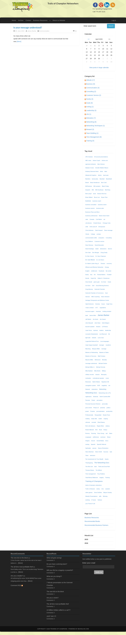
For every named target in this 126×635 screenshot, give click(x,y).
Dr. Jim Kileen (100, 259)
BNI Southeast (99, 190)
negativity (104, 385)
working (87, 500)
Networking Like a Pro (105, 393)
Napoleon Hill (105, 381)
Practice (92, 411)
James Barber (31, 31)
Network (87, 389)
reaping (106, 418)
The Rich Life (89, 466)
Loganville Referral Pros (92, 341)
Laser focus (88, 330)
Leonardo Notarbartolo (91, 334)
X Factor (93, 500)
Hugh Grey (109, 304)
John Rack (97, 323)
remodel (93, 422)
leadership (108, 330)
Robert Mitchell (89, 429)
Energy (107, 267)
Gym (106, 293)
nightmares (88, 396)
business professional (91, 215)
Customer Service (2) (93, 95)
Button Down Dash (104, 215)
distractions (103, 248)
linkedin (94, 337)
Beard (87, 182)
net (109, 385)
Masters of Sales (104, 352)
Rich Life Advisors (90, 426)
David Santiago (89, 248)
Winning (105, 496)
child (86, 226)
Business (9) (90, 84)
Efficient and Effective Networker (94, 267)
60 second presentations (101, 156)
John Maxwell (89, 323)
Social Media (100, 440)
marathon (108, 345)
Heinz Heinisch (105, 296)
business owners (90, 208)
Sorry (106, 440)
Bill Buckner (88, 186)
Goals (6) (89, 103)
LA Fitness (105, 326)
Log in (114, 20)
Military (104, 371)
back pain (106, 175)
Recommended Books (92, 521)
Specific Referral (101, 444)
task (111, 451)
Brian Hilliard (88, 197)
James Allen (92, 315)
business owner (102, 204)
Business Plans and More (92, 212)
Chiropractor (101, 226)
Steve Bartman (89, 451)
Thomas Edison (89, 470)
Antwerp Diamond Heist (92, 171)
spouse (94, 448)
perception (100, 400)
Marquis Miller (96, 348)
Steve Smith (98, 451)
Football (109, 274)
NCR (98, 385)
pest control (88, 407)
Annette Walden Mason (101, 167)
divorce (110, 248)
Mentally (104, 359)
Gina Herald (88, 282)
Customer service (99, 241)
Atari (105, 171)
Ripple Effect (100, 426)
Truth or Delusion (90, 489)
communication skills (91, 237)
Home (14, 20)
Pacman (87, 400)
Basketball (109, 179)
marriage (103, 348)
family (87, 274)
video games (88, 492)
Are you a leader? (17, 576)
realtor (100, 418)
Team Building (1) (92, 133)
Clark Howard (99, 230)
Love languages (104, 341)
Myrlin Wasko (96, 381)
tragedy (102, 477)
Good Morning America (102, 285)
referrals (87, 422)
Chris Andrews (89, 230)
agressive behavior (90, 164)
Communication (44, 31)
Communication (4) (92, 88)
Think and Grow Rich (104, 466)
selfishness (96, 437)
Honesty (97, 304)
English (87, 271)
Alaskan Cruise (89, 167)
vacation (107, 489)
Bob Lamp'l (88, 193)
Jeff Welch (88, 319)
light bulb (87, 337)
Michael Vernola (100, 367)
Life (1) (88, 114)
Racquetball (98, 415)
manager (101, 345)
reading (87, 418)
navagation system (90, 385)
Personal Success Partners (92, 404)
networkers (94, 389)
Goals (109, 282)
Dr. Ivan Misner (90, 260)
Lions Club (101, 337)
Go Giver (103, 282)
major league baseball (91, 345)
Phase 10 (96, 407)
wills (100, 496)
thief (95, 466)
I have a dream (89, 307)
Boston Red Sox (101, 193)
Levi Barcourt (103, 334)
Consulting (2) (91, 91)
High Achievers (89, 304)
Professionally (89, 415)
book (94, 193)
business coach (96, 201)
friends (87, 278)
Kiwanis (98, 326)
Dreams (103, 263)
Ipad (86, 315)
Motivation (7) (91, 118)
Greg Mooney (89, 289)
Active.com (105, 160)
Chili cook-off (93, 226)
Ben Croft (103, 182)
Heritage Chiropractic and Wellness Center (97, 300)
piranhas (102, 407)
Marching (87, 348)
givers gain (97, 282)
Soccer (93, 440)
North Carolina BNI (105, 396)
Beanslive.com (83, 629)
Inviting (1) (89, 107)
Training (107, 477)
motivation (88, 378)
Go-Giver (87, 285)
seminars (102, 437)
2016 (86, 543)
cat (104, 219)
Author (100, 175)
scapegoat (88, 437)
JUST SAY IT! (51, 616)
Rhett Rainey (101, 422)
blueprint (87, 190)
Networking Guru (91, 393)
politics (108, 407)
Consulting (109, 237)
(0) (75, 31)
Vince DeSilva (98, 492)
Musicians (88, 381)
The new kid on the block (19, 558)
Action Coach (96, 160)
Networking (102, 389)
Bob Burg (107, 190)
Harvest (87, 296)
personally (105, 404)
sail (107, 433)
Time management (90, 474)
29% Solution (89, 156)
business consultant (90, 204)
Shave (109, 437)
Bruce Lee (97, 197)
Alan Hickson (101, 164)
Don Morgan (95, 252)
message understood (91, 363)
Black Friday (105, 186)
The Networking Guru (101, 463)
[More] (19, 41)
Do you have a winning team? (57, 564)
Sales (110, 433)
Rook (100, 429)
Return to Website (59, 20)
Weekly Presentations (91, 496)
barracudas (95, 179)
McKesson (98, 359)
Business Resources (40, 20)
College (93, 234)
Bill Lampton (96, 186)
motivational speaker (98, 378)
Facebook (101, 271)
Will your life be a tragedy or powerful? (60, 570)
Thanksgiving (89, 462)
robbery (107, 426)
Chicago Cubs (106, 223)
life (109, 334)
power (87, 411)
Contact (28, 20)
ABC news (88, 160)
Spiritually (88, 448)
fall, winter (108, 271)
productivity (109, 411)
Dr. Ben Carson (89, 256)
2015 (86, 539)
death (97, 248)
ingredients (103, 307)
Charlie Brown (97, 223)
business (88, 201)
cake (86, 219)
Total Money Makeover (91, 477)
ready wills (94, 418)
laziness (95, 330)
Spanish (93, 444)
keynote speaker (89, 326)
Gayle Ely (93, 278)
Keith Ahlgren (105, 323)
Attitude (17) (90, 80)
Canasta (92, 219)
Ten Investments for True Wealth (94, 459)
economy (109, 263)
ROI (96, 429)
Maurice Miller (89, 359)
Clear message (108, 230)
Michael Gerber (103, 363)
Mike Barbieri (89, 371)
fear (91, 274)
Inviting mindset (107, 311)
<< (88, 39)
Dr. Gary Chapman (101, 256)
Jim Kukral (103, 319)
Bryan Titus (104, 197)
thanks (107, 459)
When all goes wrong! (54, 558)
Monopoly (104, 374)
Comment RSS (17, 585)
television (92, 455)
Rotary (105, 429)
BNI (93, 190)
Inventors (98, 311)
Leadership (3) (91, 110)
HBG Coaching (95, 296)
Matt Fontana (101, 356)
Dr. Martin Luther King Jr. (92, 263)
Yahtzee (100, 500)
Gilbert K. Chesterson (104, 278)
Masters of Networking (91, 352)
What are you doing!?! (54, 576)
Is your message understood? (27, 27)
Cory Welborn (89, 241)
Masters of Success (90, 356)
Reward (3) (90, 129)
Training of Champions (94, 481)
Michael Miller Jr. (90, 367)
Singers (87, 440)
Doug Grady (104, 252)
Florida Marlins (101, 274)
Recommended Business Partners (96, 525)
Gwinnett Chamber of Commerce (94, 293)
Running (93, 433)
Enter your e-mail (88, 563)
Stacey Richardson (103, 448)
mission (97, 374)
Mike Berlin (97, 371)
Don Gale (88, 252)
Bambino (87, 179)
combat (99, 234)
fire (95, 274)
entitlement (94, 271)
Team (86, 455)
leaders (102, 330)
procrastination (100, 411)
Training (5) (90, 141)
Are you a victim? (52, 598)
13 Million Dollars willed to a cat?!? (58, 610)
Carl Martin (99, 219)
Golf (93, 285)
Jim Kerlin (95, 319)
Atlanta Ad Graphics (90, 175)
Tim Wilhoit (99, 470)
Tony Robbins (101, 474)
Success (106, 451)
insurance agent (89, 311)
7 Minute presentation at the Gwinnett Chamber (59, 584)
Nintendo (95, 396)
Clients (87, 234)
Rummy (87, 433)
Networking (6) (91, 122)
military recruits (89, 374)
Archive (20, 20)
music (107, 378)
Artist (101, 171)
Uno (102, 489)
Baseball (102, 179)
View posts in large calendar (99, 67)
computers (101, 237)
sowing (87, 444)
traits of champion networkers (93, 485)
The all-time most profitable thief (22, 567)
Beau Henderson (95, 182)
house (103, 304)
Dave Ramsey (89, 245)
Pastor (93, 400)
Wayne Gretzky (107, 492)
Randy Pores (106, 415)
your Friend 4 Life (90, 503)
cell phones (88, 223)
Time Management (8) (94, 137)
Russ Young (100, 433)
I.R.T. (96, 307)
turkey (98, 489)
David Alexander (99, 245)
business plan (100, 208)
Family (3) (89, 99)
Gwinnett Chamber (99, 289)
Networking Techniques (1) (95, 126)
